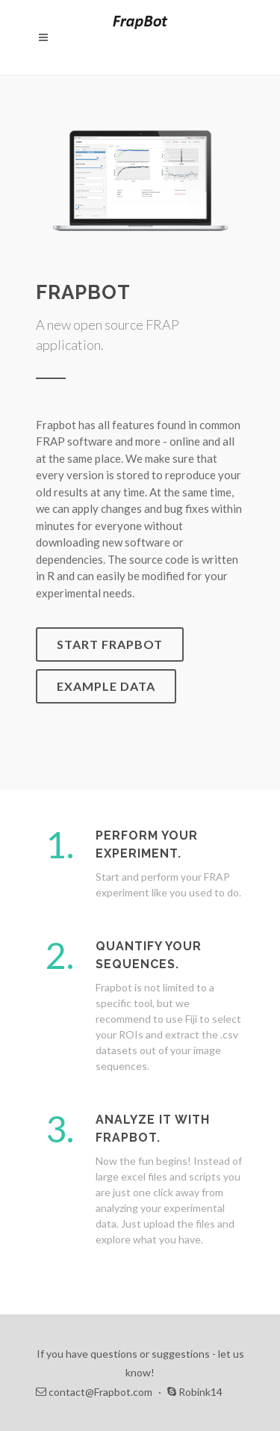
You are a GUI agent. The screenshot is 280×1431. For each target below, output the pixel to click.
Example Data (106, 686)
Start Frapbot (110, 644)
